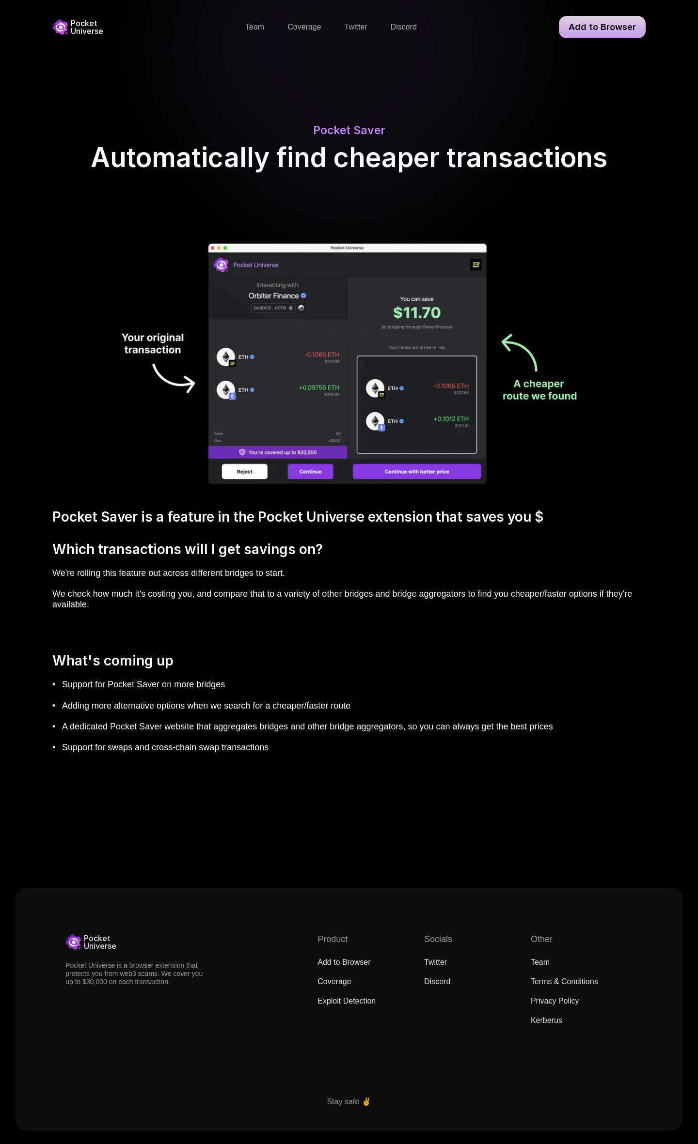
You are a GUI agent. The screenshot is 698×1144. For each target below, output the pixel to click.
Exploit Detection (346, 1010)
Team (540, 971)
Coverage (334, 991)
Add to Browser (343, 971)
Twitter (435, 971)
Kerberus (546, 1029)
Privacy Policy (555, 1010)
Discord (437, 991)
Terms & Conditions (564, 991)
